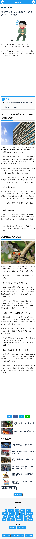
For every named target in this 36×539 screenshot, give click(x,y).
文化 (21, 516)
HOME (18, 494)
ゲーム (22, 510)
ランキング (29, 513)
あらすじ (11, 510)
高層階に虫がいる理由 (11, 107)
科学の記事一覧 (9, 488)
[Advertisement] (18, 77)
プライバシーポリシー (17, 535)
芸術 (13, 519)
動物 (5, 516)
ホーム (4, 7)
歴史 (30, 516)
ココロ (28, 510)
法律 (4, 519)
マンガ (22, 513)
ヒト (18, 513)
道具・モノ (19, 519)
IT (5, 510)
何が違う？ (12, 527)
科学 (11, 7)
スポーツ (5, 513)
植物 (26, 516)
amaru (18, 2)
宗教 (16, 516)
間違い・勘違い (22, 527)
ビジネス (12, 513)
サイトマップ (6, 535)
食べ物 (30, 519)
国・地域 (11, 516)
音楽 (26, 519)
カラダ (17, 510)
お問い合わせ (29, 535)
